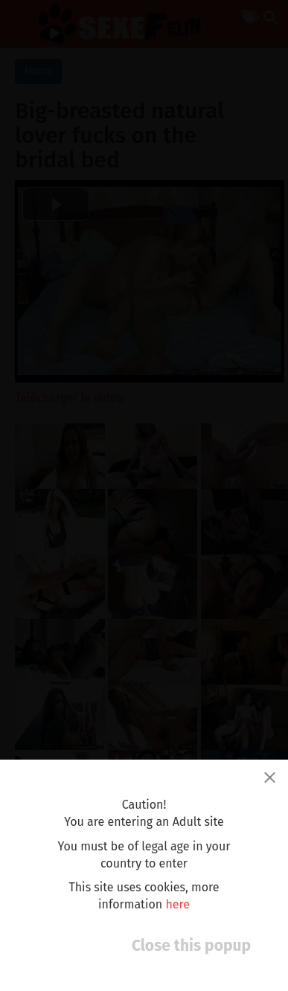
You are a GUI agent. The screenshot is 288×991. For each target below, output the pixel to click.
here (177, 904)
